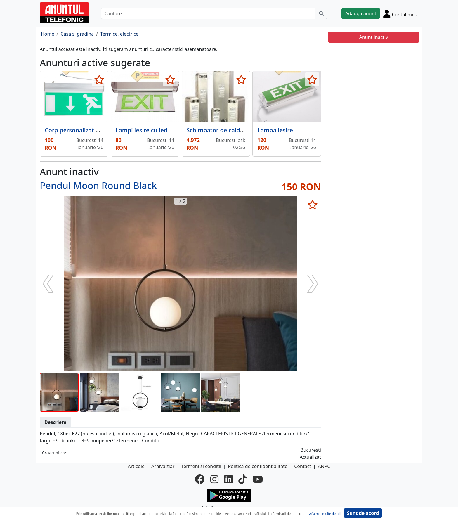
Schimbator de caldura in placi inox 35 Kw (244, 130)
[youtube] (257, 479)
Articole (136, 466)
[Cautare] (208, 13)
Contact (302, 466)
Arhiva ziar (162, 466)
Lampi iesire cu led (142, 130)
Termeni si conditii (201, 466)
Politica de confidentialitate (257, 466)
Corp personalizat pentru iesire (88, 130)
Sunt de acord (363, 513)
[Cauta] (321, 13)
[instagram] (214, 479)
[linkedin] (228, 479)
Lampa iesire (275, 130)
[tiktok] (242, 479)
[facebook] (199, 479)
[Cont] (400, 13)
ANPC (324, 466)
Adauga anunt (360, 13)
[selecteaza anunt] (99, 79)
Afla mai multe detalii (325, 513)
